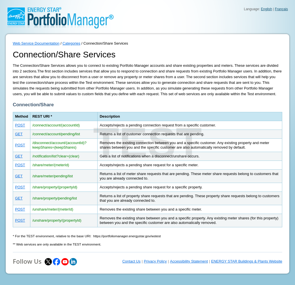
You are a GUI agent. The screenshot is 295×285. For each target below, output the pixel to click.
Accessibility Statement (189, 261)
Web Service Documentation (36, 43)
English (266, 9)
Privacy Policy (155, 261)
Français (281, 9)
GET (19, 134)
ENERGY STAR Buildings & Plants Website (246, 261)
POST (20, 125)
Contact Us (131, 261)
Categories (71, 43)
